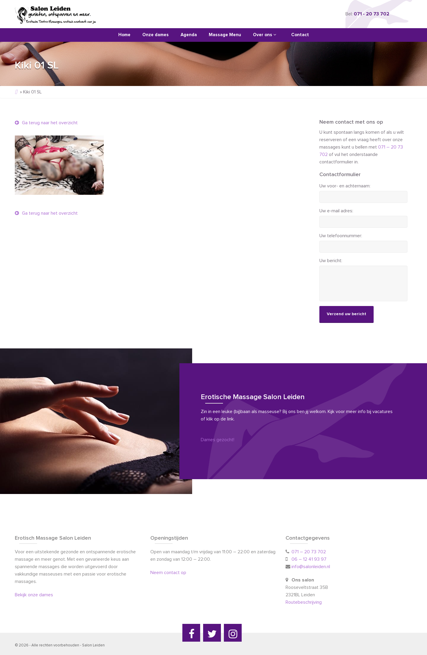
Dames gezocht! (217, 439)
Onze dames (155, 35)
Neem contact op (168, 572)
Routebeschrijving (304, 602)
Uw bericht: (330, 260)
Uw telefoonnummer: (340, 235)
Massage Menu (225, 35)
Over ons (264, 34)
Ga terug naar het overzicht (46, 122)
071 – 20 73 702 (308, 551)
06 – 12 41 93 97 (308, 559)
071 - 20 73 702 (371, 14)
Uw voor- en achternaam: (344, 186)
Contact (300, 35)
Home (124, 35)
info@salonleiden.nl (310, 566)
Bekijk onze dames (34, 594)
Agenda (189, 35)
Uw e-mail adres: (336, 210)
